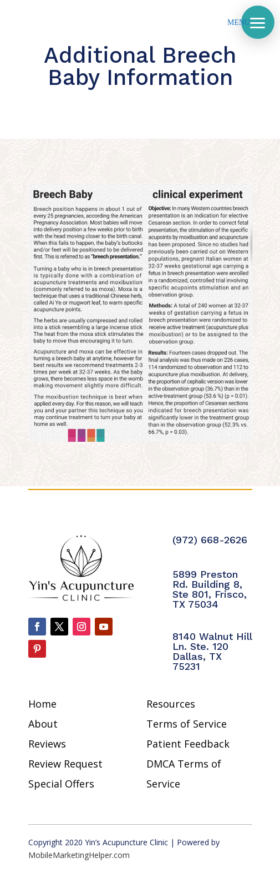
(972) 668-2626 (209, 540)
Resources (170, 703)
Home (42, 703)
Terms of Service (186, 723)
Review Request (65, 763)
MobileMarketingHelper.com (79, 855)
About (43, 723)
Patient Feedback (188, 743)
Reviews (47, 743)
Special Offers (61, 783)
